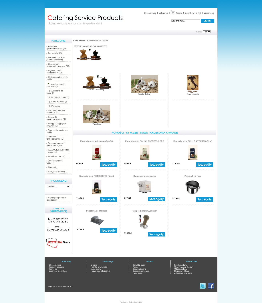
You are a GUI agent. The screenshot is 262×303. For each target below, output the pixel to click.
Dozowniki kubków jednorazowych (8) (55, 58)
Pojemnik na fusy (192, 176)
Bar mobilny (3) (54, 53)
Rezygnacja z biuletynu (100, 271)
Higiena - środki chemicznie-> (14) (54, 71)
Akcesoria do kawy (96, 89)
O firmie (94, 265)
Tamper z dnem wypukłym (144, 211)
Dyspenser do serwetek (145, 176)
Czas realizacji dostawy (183, 267)
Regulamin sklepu (181, 271)
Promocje (53, 269)
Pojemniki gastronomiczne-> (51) (56, 118)
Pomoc (135, 267)
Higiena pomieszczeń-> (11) (57, 78)
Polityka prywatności (99, 267)
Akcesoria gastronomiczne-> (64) (56, 47)
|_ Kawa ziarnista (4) (56, 102)
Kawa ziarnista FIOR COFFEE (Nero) (96, 176)
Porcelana (96, 123)
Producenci (58, 180)
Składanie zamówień (141, 271)
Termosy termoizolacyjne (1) (54, 138)
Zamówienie (209, 13)
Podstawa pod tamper (96, 211)
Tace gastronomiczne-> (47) (57, 131)
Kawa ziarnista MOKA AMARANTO (96, 141)
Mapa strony (96, 269)
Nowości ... (52, 167)
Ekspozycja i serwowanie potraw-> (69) (58, 65)
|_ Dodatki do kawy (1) (57, 97)
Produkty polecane (56, 267)
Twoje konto (137, 273)
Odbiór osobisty (180, 269)
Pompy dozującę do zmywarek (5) (56, 124)
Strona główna (150, 13)
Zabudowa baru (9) (55, 156)
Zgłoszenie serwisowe (183, 273)
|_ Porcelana (53, 106)
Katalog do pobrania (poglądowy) (56, 199)
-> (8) (55, 85)
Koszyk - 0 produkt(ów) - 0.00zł (188, 13)
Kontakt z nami (139, 265)
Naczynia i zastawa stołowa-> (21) (55, 111)
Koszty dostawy (180, 265)
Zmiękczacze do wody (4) (54, 162)
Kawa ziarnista (193, 93)
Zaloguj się (163, 13)
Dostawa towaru (139, 269)
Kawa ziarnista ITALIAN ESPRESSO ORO (144, 141)
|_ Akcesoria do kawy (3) (54, 92)
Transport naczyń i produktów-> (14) (55, 144)
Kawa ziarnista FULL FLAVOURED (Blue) (192, 141)
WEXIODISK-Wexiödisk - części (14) (57, 151)
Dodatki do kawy (144, 93)
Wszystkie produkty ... (57, 172)
